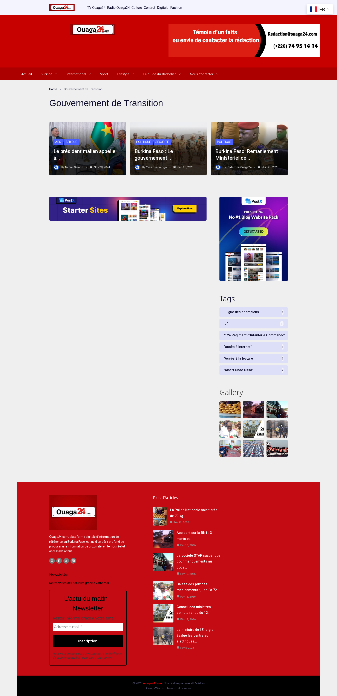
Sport (104, 74)
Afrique (72, 142)
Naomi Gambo (74, 167)
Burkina (51, 73)
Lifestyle (128, 73)
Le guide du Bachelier (164, 73)
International (81, 73)
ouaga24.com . (153, 683)
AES (58, 142)
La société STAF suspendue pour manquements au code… (199, 561)
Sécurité (162, 142)
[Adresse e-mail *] (88, 627)
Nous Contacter (206, 73)
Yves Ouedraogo (156, 167)
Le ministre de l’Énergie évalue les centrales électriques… (195, 635)
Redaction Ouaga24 (239, 167)
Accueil (26, 74)
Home (53, 89)
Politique (143, 142)
